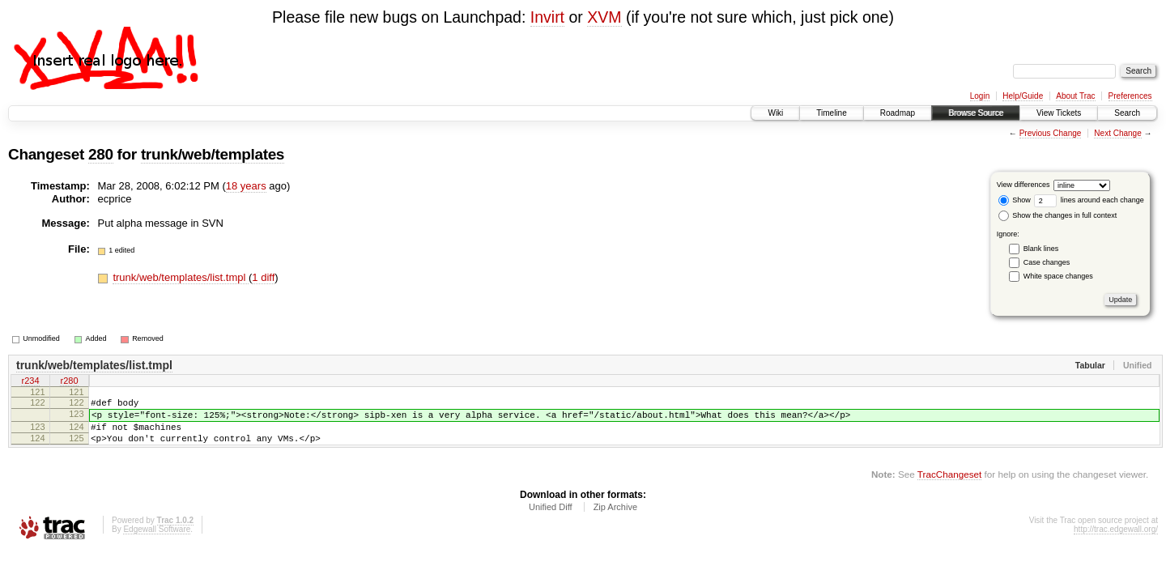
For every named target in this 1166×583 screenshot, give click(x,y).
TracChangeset (949, 486)
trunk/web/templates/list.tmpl (181, 277)
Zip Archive (615, 519)
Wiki (775, 113)
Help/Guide (1022, 95)
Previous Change (1050, 133)
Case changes (1046, 262)
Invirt (547, 17)
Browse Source (975, 113)
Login (979, 95)
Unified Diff (550, 519)
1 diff (263, 277)
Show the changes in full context (1057, 215)
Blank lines (1041, 249)
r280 (69, 382)
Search (1127, 113)
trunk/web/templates (212, 154)
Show (1014, 200)
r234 (30, 382)
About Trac (1075, 95)
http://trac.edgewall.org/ (1116, 541)
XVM (604, 17)
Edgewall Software (156, 541)
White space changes (1058, 276)
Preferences (1130, 95)
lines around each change (1089, 200)
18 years (246, 186)
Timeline (831, 113)
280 (100, 154)
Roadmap (897, 113)
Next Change (1117, 133)
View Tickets (1058, 113)
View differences (1023, 185)
